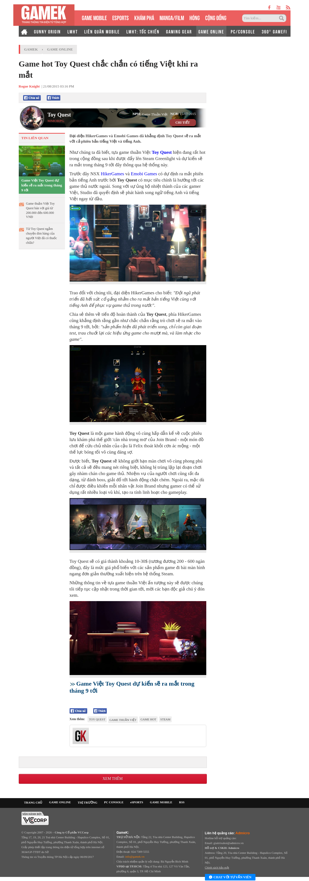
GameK (31, 49)
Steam (165, 719)
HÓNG (194, 17)
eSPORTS (120, 17)
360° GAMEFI (274, 31)
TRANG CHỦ (33, 802)
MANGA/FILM (172, 17)
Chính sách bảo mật (217, 867)
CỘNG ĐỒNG (215, 17)
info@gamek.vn (135, 856)
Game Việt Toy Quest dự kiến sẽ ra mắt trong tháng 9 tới (41, 185)
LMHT (72, 31)
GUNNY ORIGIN (47, 31)
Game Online (60, 49)
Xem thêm (112, 779)
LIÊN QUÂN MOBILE (102, 31)
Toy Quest (59, 115)
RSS (182, 802)
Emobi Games (144, 173)
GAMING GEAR (179, 31)
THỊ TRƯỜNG (87, 802)
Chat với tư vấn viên (230, 877)
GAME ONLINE (211, 31)
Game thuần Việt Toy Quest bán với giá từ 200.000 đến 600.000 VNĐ (40, 210)
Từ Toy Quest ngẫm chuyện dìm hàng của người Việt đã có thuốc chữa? (41, 236)
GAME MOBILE (94, 17)
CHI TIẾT (182, 122)
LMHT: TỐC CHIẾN (143, 31)
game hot (148, 719)
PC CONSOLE (113, 802)
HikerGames (112, 173)
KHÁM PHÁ (144, 17)
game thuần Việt (123, 719)
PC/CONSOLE (243, 31)
